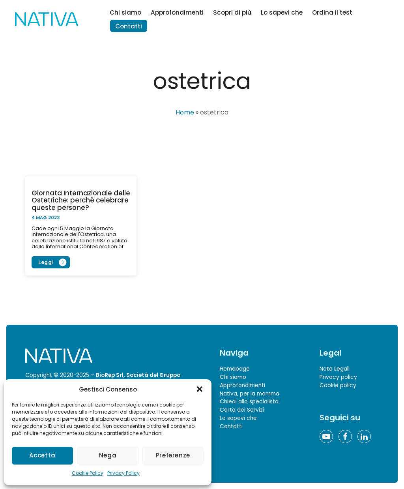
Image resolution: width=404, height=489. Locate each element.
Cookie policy (338, 385)
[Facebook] (345, 436)
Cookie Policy (87, 473)
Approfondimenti (177, 12)
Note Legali (335, 369)
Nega (108, 455)
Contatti (128, 26)
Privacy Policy (123, 473)
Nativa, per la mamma (249, 393)
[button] (200, 389)
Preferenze (173, 455)
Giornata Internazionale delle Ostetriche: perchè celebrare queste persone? (81, 200)
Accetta (42, 455)
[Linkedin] (364, 436)
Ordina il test (332, 12)
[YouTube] (326, 436)
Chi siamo (125, 12)
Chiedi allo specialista (249, 401)
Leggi (46, 262)
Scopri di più (232, 12)
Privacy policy (338, 377)
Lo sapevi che (282, 12)
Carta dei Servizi (242, 410)
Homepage (235, 369)
